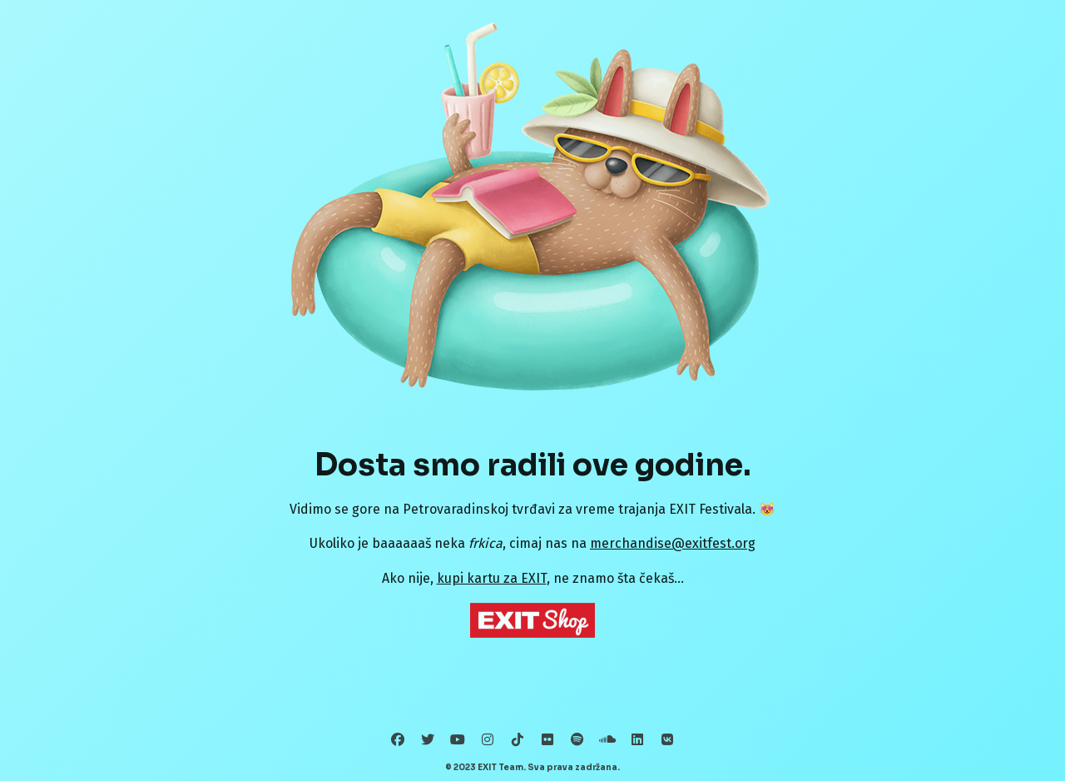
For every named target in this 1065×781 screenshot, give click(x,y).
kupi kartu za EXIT (492, 578)
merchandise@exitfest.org (672, 543)
